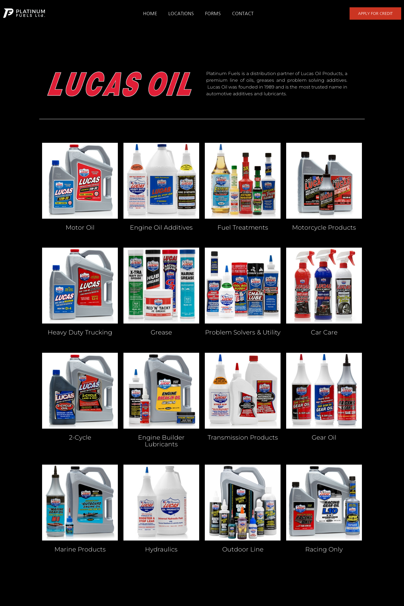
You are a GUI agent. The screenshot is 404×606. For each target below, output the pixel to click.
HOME (150, 13)
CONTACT (243, 13)
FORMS (213, 13)
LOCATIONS (181, 13)
